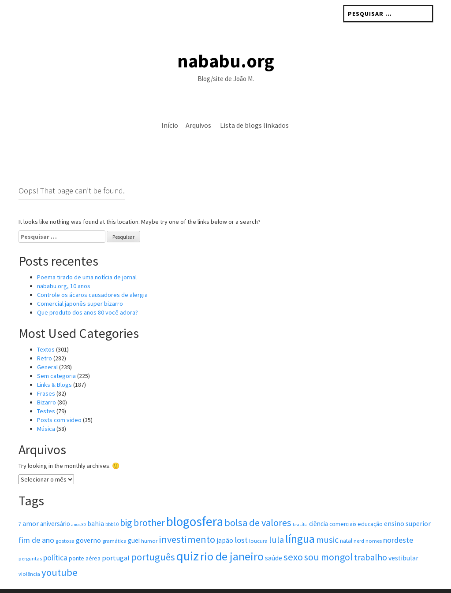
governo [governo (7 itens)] (88, 522)
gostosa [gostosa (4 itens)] (65, 522)
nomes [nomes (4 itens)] (373, 522)
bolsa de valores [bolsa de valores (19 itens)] (257, 504)
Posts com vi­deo (59, 401)
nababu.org (225, 60)
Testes (46, 393)
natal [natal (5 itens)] (346, 522)
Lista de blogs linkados (254, 125)
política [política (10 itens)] (55, 539)
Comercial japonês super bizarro (80, 285)
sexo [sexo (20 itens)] (293, 538)
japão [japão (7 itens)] (224, 522)
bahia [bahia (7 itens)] (95, 505)
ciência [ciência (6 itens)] (318, 505)
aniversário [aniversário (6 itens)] (55, 505)
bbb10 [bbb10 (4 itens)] (112, 505)
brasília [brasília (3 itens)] (300, 506)
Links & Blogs (54, 366)
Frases (46, 375)
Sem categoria (56, 357)
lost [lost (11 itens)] (241, 521)
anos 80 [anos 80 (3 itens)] (78, 506)
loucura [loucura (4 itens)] (258, 522)
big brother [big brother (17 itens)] (142, 504)
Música (46, 410)
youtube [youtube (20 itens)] (59, 554)
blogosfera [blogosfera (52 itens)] (194, 503)
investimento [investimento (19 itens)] (187, 521)
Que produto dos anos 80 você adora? (87, 294)
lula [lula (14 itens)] (276, 521)
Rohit (200, 582)
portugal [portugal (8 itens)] (116, 539)
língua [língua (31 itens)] (300, 520)
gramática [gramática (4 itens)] (114, 522)
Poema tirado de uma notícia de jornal (87, 259)
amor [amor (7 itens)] (30, 505)
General (47, 348)
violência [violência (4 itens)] (29, 555)
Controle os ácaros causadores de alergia (92, 276)
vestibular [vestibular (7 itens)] (403, 539)
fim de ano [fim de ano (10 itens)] (36, 521)
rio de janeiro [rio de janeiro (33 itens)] (232, 537)
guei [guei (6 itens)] (134, 522)
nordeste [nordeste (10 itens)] (398, 521)
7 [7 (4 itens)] (20, 505)
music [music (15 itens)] (327, 521)
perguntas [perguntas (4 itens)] (30, 540)
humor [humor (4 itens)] (149, 522)
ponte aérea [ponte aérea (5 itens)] (85, 540)
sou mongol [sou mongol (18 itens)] (328, 538)
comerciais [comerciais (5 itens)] (342, 505)
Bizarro (46, 384)
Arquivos (198, 125)
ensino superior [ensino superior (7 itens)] (407, 505)
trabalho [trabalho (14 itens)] (370, 539)
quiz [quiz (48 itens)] (187, 537)
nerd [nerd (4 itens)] (359, 522)
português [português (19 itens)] (153, 538)
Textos (46, 331)
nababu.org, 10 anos (63, 267)
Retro (44, 340)
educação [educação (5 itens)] (370, 505)
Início (169, 125)
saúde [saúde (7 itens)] (273, 539)
